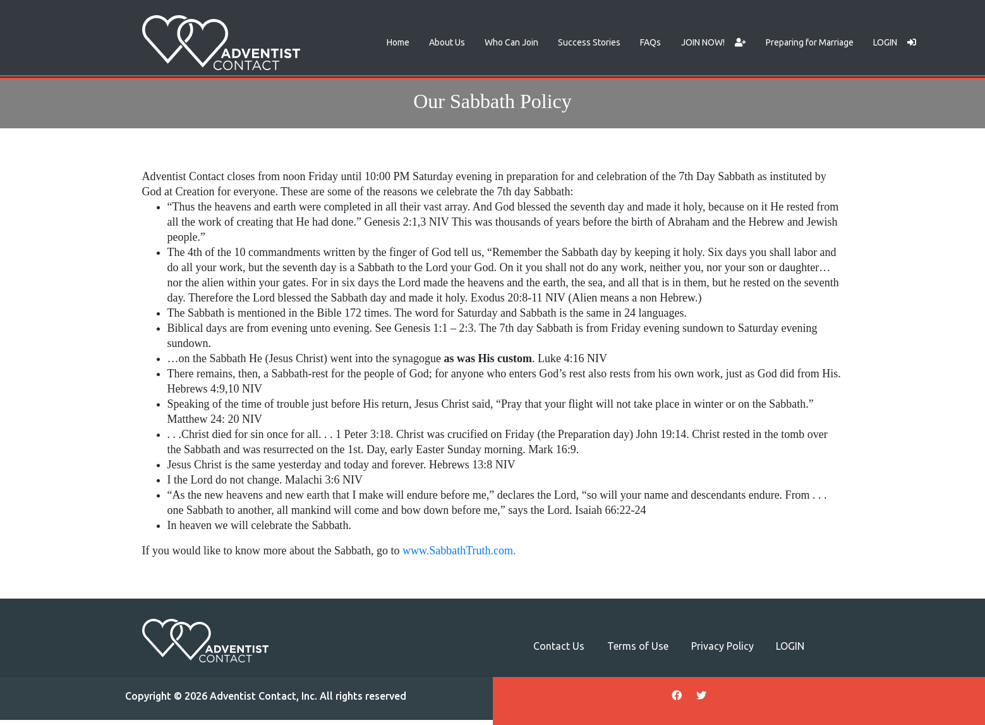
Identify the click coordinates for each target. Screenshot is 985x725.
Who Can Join (511, 42)
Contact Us (558, 646)
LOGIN (894, 42)
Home (398, 42)
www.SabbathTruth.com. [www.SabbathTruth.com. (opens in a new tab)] (459, 550)
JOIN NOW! (713, 42)
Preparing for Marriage (810, 42)
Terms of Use (637, 646)
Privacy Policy (722, 646)
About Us (447, 42)
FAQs (650, 42)
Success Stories (589, 42)
